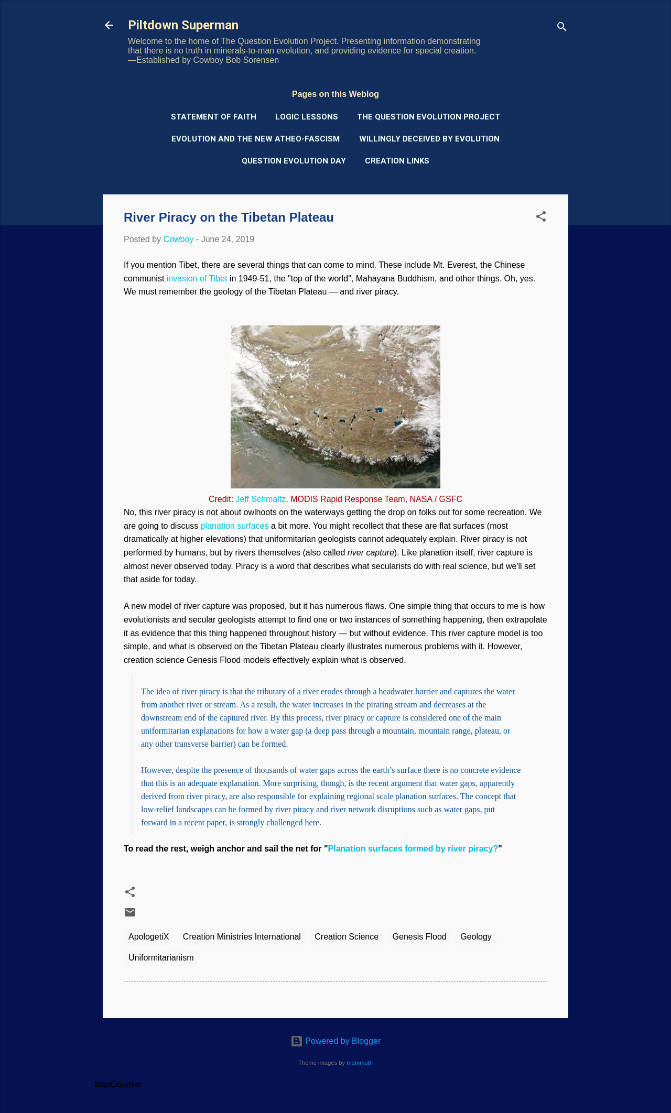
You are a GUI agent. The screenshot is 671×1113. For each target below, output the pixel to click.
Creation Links (397, 161)
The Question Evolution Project (428, 117)
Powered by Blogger (335, 1040)
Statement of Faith (213, 117)
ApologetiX (148, 936)
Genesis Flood (420, 936)
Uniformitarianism (160, 957)
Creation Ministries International (242, 936)
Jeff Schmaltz (261, 499)
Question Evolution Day (294, 161)
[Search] (562, 29)
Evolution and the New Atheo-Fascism (255, 139)
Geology (476, 936)
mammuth (360, 1063)
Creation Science (346, 936)
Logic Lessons (306, 117)
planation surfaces (235, 525)
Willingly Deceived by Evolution (429, 139)
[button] (541, 218)
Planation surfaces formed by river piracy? (413, 848)
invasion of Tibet (197, 278)
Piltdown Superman (183, 25)
